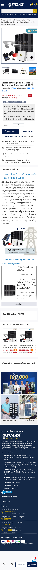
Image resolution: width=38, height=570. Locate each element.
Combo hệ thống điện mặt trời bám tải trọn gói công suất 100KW (10, 347)
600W (29, 14)
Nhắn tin (11, 565)
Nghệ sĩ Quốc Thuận (28, 420)
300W (16, 14)
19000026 (15, 485)
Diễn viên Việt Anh (9, 420)
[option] (6, 71)
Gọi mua (4, 565)
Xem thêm (19, 304)
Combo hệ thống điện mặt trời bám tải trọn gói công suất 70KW (26, 347)
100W (6, 14)
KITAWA (13, 88)
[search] (35, 11)
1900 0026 (6, 530)
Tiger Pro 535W (26, 275)
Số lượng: (5, 125)
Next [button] (36, 410)
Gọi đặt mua (9, 136)
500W (25, 14)
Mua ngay (33, 564)
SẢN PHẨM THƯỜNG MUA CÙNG (16, 325)
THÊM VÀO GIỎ (28, 131)
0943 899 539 (8, 519)
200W (11, 14)
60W (2, 14)
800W (34, 14)
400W (20, 14)
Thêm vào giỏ (21, 564)
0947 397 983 (7, 524)
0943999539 (16, 482)
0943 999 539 (18, 136)
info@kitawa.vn (13, 488)
